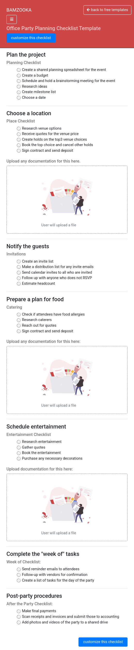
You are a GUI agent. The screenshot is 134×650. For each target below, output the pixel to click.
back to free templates (107, 10)
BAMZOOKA (18, 10)
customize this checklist (31, 38)
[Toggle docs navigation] (11, 19)
